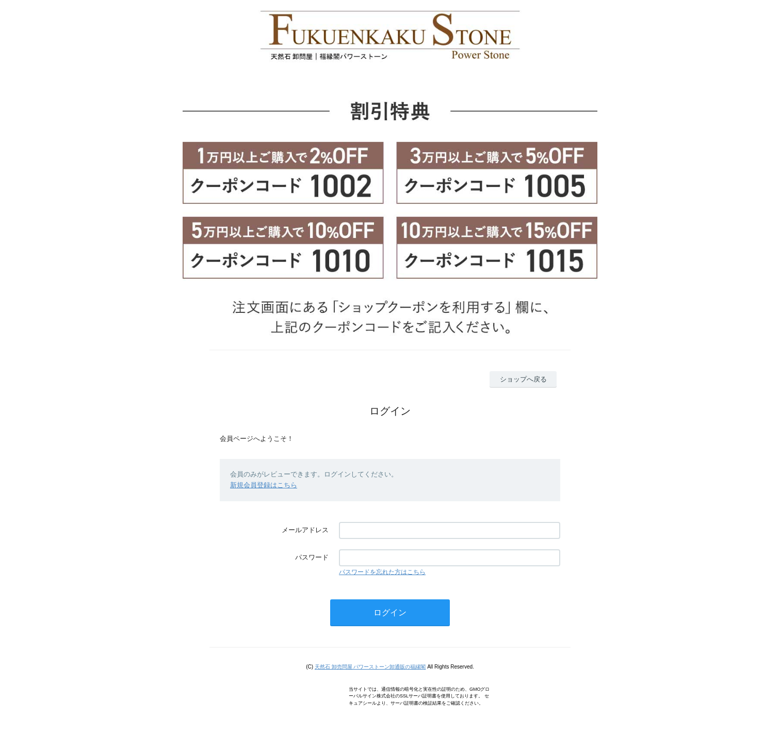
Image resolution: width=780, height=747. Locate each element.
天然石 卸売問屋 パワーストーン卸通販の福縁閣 (370, 667)
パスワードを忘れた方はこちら (382, 572)
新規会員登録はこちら (263, 485)
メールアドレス (305, 530)
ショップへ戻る (523, 379)
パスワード (312, 557)
